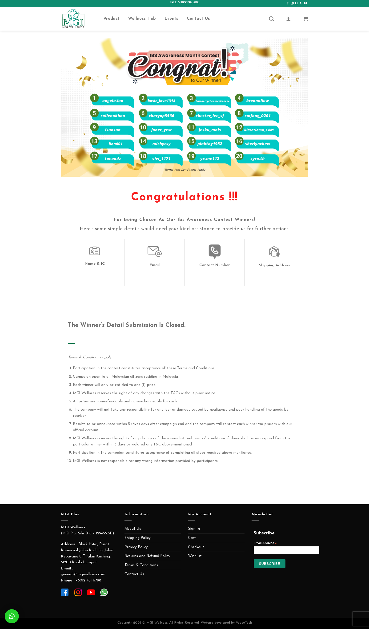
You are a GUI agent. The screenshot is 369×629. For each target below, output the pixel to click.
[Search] (271, 18)
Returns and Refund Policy (147, 556)
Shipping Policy (137, 538)
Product (111, 19)
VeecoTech (244, 623)
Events (171, 19)
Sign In (194, 529)
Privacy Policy (136, 547)
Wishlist (195, 556)
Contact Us (198, 19)
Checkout (196, 547)
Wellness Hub (142, 19)
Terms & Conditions (141, 565)
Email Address (265, 543)
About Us (132, 529)
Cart (192, 538)
